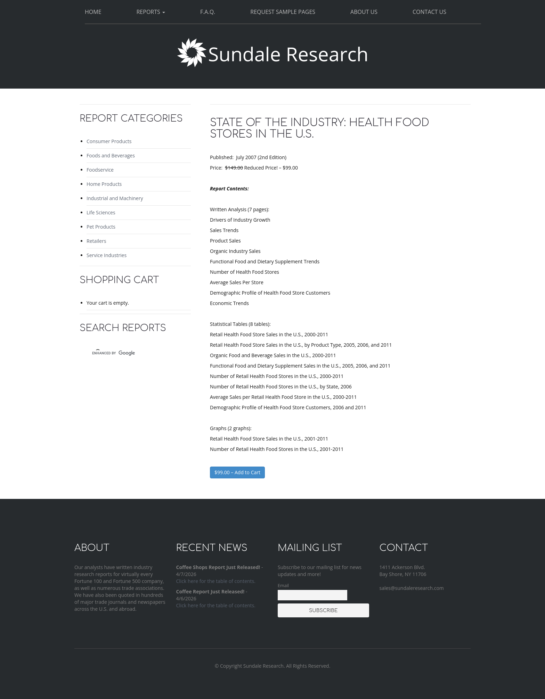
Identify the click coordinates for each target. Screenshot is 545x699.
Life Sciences (101, 212)
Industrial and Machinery (115, 198)
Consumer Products (109, 141)
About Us (363, 12)
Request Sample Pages (282, 12)
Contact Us (429, 12)
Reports (150, 12)
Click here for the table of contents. (215, 581)
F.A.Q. (207, 12)
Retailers (96, 241)
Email (283, 586)
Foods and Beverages (111, 155)
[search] (129, 353)
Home (93, 12)
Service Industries (107, 255)
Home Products (104, 184)
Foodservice (100, 169)
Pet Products (101, 226)
